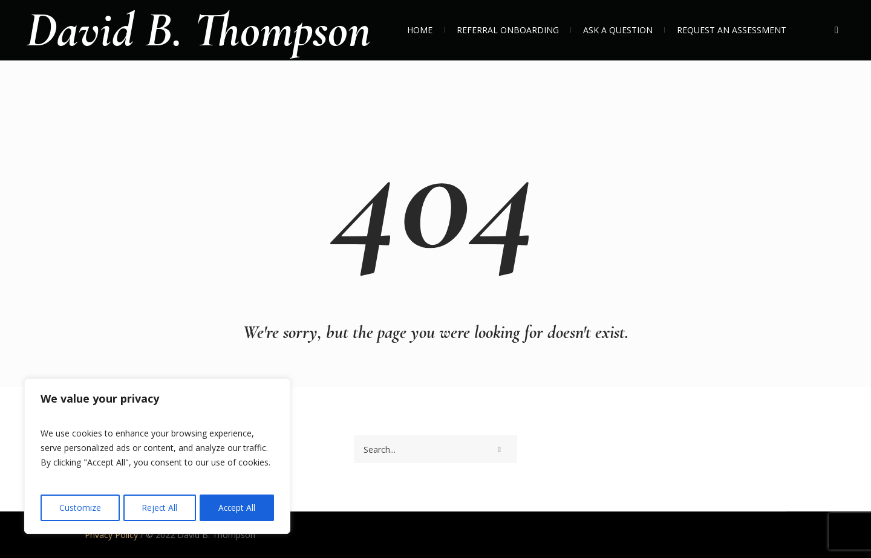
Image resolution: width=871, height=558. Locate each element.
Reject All (159, 507)
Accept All (237, 507)
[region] (157, 457)
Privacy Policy (111, 534)
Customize (79, 507)
